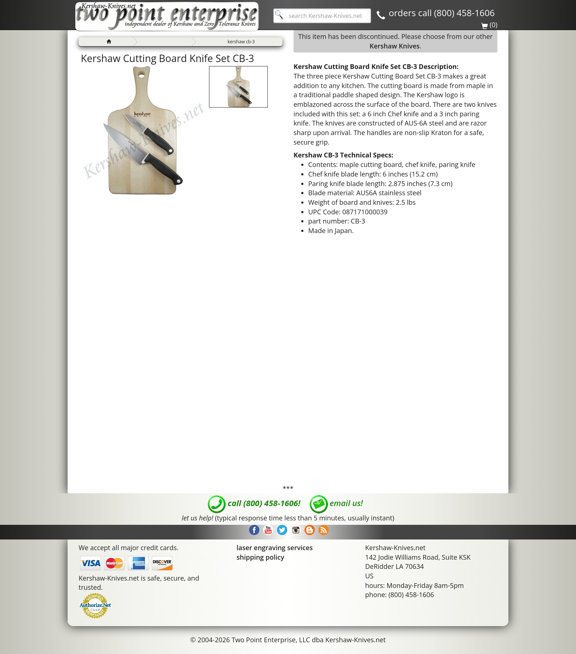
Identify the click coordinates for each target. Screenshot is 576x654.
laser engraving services (275, 547)
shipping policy (260, 557)
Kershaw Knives (395, 45)
